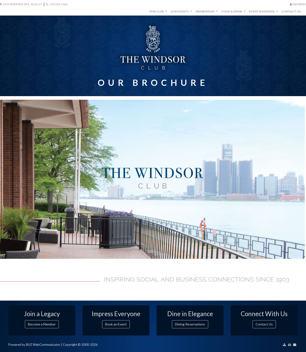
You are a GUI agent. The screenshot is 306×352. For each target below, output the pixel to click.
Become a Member (42, 324)
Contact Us (291, 11)
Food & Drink (234, 13)
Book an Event (116, 324)
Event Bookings (264, 13)
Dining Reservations (190, 324)
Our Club (158, 13)
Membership (207, 13)
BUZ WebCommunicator (43, 344)
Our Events (181, 13)
